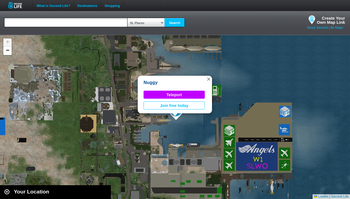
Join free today (174, 105)
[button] (208, 79)
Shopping (112, 5)
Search (174, 23)
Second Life (18, 5)
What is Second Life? (53, 5)
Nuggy (151, 82)
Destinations (87, 5)
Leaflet (321, 196)
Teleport (174, 95)
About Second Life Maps (325, 28)
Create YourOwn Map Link (331, 20)
